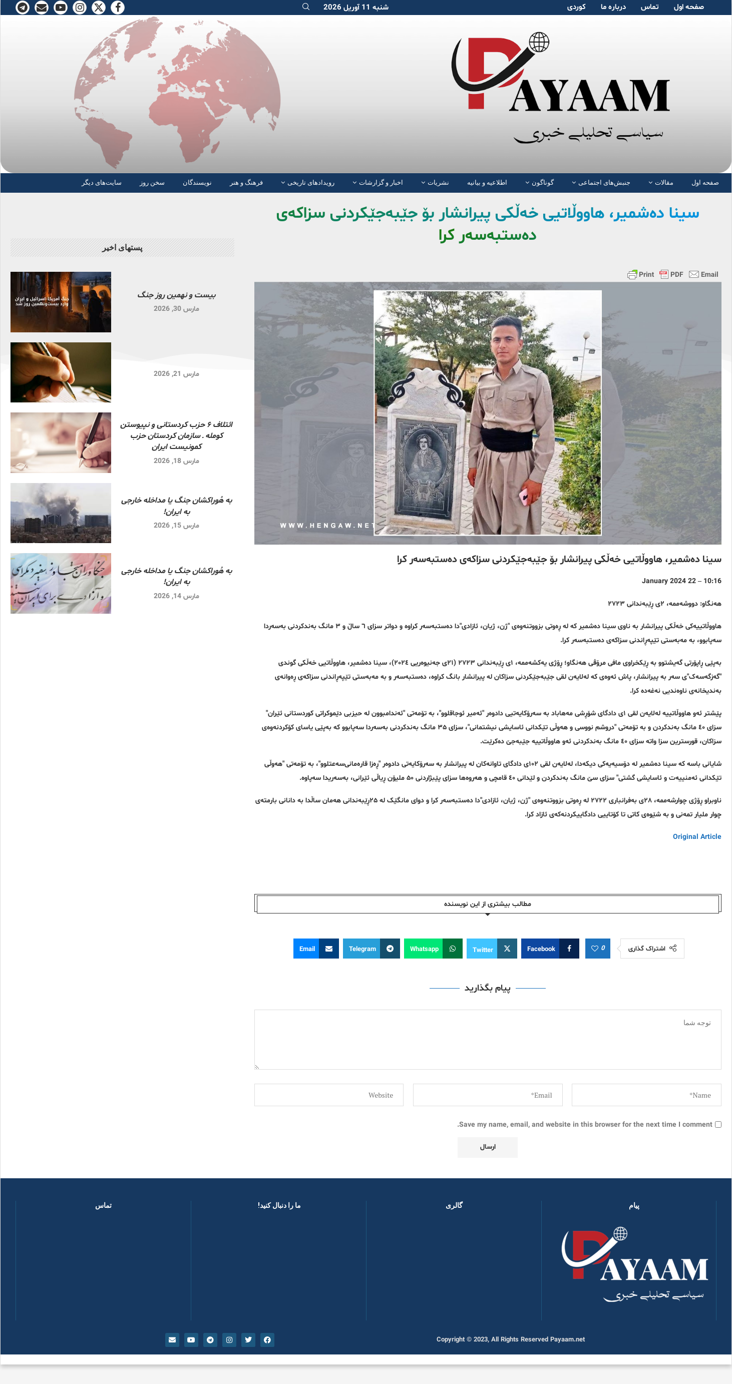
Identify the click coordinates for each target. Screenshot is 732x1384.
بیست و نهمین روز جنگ (176, 295)
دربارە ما (613, 7)
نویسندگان (197, 182)
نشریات (438, 182)
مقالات (664, 182)
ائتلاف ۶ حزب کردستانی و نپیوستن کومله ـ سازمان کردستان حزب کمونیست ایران (176, 436)
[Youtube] (61, 8)
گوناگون (543, 182)
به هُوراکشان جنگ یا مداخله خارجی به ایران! (176, 506)
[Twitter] (99, 8)
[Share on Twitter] (492, 949)
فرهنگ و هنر (246, 182)
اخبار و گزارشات (381, 182)
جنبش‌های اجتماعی (604, 182)
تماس (650, 7)
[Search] (306, 8)
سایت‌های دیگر (102, 182)
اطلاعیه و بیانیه (487, 182)
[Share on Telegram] (371, 949)
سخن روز (152, 182)
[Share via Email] (316, 949)
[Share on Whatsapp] (433, 949)
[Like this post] (594, 949)
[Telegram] (23, 8)
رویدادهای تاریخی (310, 182)
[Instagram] (80, 8)
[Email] (42, 8)
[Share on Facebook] (550, 949)
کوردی (576, 7)
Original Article (697, 837)
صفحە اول (689, 7)
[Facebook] (118, 8)
